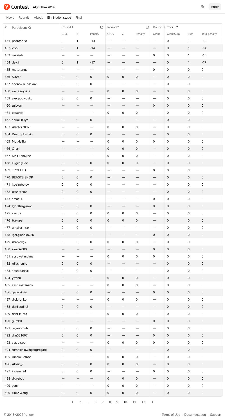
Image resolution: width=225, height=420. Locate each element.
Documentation (195, 414)
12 (143, 402)
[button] (22, 27)
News (10, 17)
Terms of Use (171, 414)
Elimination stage (59, 17)
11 (134, 402)
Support (215, 414)
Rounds (24, 17)
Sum (193, 34)
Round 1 (70, 27)
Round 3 (161, 27)
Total (173, 27)
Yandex (29, 414)
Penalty (97, 34)
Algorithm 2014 (44, 7)
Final (78, 17)
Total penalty (211, 34)
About (38, 17)
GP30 (67, 34)
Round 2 (115, 27)
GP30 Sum (175, 34)
